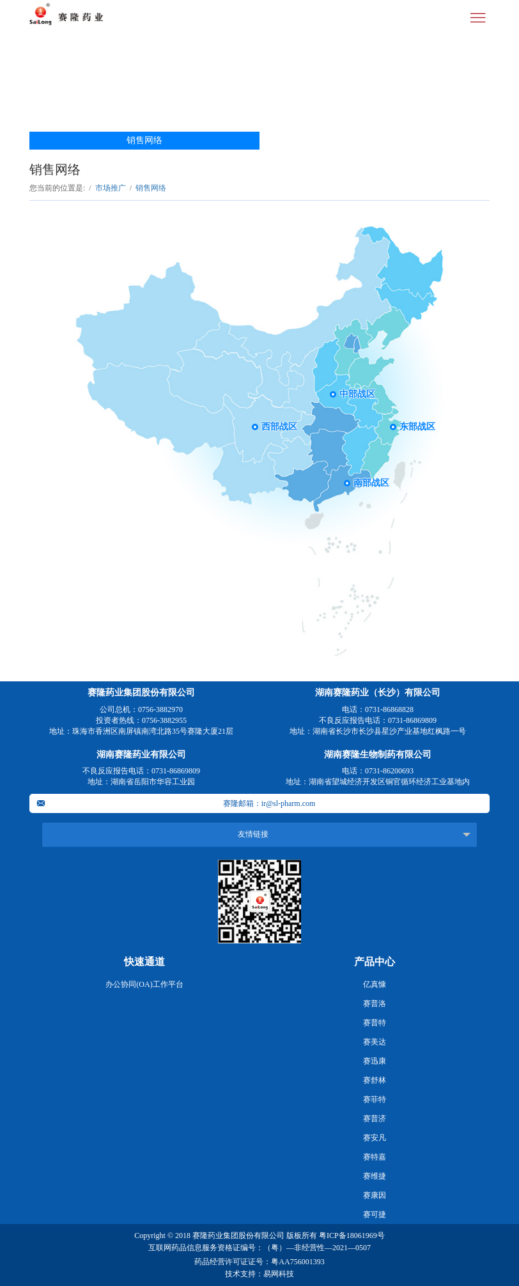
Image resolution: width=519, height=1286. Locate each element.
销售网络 (144, 140)
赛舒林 (374, 1080)
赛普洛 (374, 1003)
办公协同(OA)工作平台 (144, 984)
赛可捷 (374, 1214)
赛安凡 (374, 1137)
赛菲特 (374, 1099)
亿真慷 (374, 984)
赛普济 (374, 1118)
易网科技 (278, 1273)
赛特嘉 (374, 1156)
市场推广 (110, 187)
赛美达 (374, 1041)
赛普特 (374, 1022)
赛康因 (374, 1195)
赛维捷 (374, 1176)
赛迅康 (374, 1061)
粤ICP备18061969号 (352, 1235)
